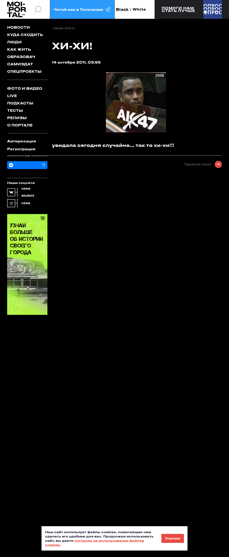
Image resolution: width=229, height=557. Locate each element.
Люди (14, 42)
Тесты (15, 110)
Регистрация (21, 149)
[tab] (27, 141)
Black (122, 9)
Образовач (21, 57)
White (139, 9)
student (27, 195)
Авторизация (21, 141)
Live (12, 96)
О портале (20, 125)
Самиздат (20, 64)
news (25, 188)
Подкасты (20, 103)
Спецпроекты (24, 71)
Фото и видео (24, 88)
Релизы (17, 118)
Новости (18, 27)
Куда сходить (25, 35)
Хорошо (172, 538)
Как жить (19, 49)
